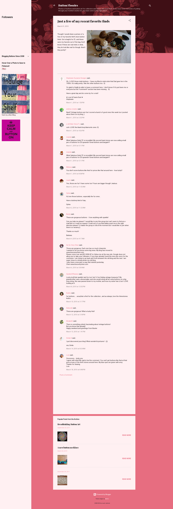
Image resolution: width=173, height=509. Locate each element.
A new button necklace (68, 447)
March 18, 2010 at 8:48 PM (75, 370)
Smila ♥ (69, 338)
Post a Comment (66, 375)
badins (107, 499)
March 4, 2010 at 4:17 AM (75, 239)
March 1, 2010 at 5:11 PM (75, 146)
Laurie (68, 180)
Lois (67, 355)
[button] (129, 21)
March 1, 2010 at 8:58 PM (75, 174)
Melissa (69, 167)
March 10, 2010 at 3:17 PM (75, 302)
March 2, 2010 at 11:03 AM (75, 187)
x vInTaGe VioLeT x (73, 124)
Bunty (68, 214)
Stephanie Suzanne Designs (76, 78)
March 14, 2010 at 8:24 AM (75, 349)
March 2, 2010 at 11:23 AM (75, 208)
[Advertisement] (144, 49)
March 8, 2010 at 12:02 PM (75, 287)
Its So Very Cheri (72, 245)
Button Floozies (68, 5)
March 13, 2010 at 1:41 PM (75, 332)
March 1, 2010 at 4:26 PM (75, 131)
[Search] (150, 6)
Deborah (69, 308)
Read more (126, 435)
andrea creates (71, 109)
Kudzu (68, 293)
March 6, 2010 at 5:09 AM (75, 268)
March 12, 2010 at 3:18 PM (75, 315)
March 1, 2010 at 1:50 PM (75, 103)
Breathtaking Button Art (68, 424)
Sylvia (68, 193)
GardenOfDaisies (72, 274)
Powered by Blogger (102, 494)
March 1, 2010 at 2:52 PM (75, 118)
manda (68, 137)
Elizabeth (69, 321)
